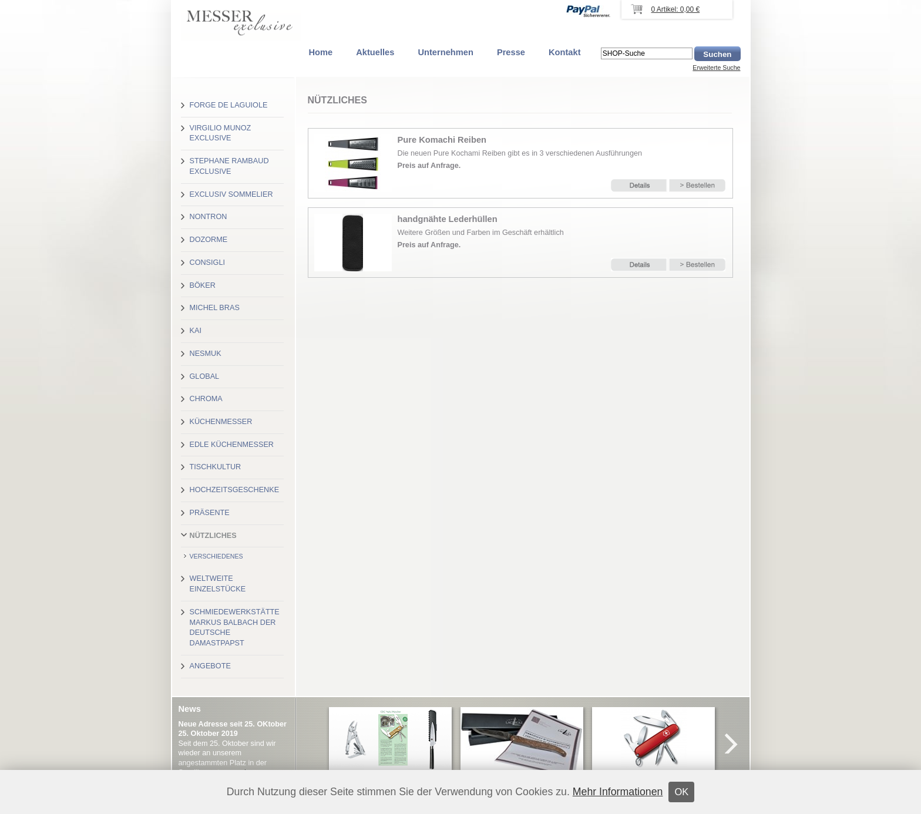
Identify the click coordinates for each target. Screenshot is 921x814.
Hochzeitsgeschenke (235, 490)
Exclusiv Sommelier (231, 194)
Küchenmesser (221, 422)
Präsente (210, 513)
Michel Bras (215, 308)
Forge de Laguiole (229, 105)
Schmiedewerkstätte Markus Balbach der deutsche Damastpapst (235, 627)
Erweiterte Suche (716, 67)
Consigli (207, 262)
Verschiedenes (216, 556)
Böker (203, 285)
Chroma (206, 399)
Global (205, 376)
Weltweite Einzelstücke (218, 583)
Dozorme (209, 240)
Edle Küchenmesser (232, 444)
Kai (195, 331)
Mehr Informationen (618, 792)
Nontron (208, 217)
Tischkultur (215, 467)
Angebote (210, 666)
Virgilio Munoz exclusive (220, 133)
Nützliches (213, 536)
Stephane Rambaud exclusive (229, 166)
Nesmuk (205, 353)
